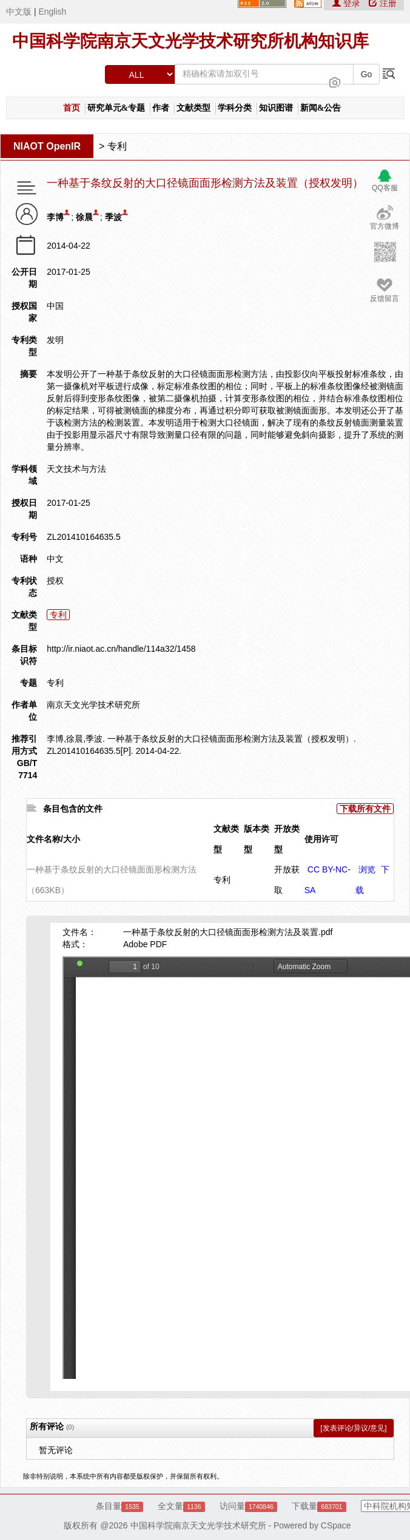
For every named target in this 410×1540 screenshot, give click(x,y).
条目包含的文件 (72, 808)
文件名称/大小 (53, 839)
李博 (55, 217)
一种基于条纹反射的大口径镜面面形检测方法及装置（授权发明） (205, 183)
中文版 (19, 11)
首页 (71, 107)
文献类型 (193, 107)
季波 (113, 217)
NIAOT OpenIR (47, 146)
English (52, 11)
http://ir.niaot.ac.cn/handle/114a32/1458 (121, 649)
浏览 (366, 869)
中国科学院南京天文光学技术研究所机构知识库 (190, 41)
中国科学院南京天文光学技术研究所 (198, 1525)
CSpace (336, 1525)
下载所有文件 (365, 808)
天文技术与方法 (76, 469)
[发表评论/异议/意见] (353, 1428)
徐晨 (84, 217)
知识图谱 (276, 107)
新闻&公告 (320, 107)
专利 (117, 146)
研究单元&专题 (116, 107)
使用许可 (321, 839)
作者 (160, 107)
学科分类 (235, 107)
